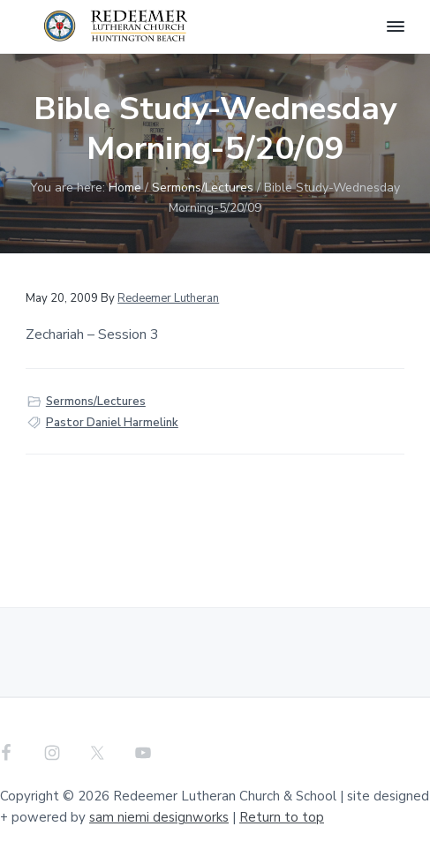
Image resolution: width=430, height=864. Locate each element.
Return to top (281, 817)
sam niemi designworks (159, 817)
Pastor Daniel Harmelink (112, 423)
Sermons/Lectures (96, 401)
